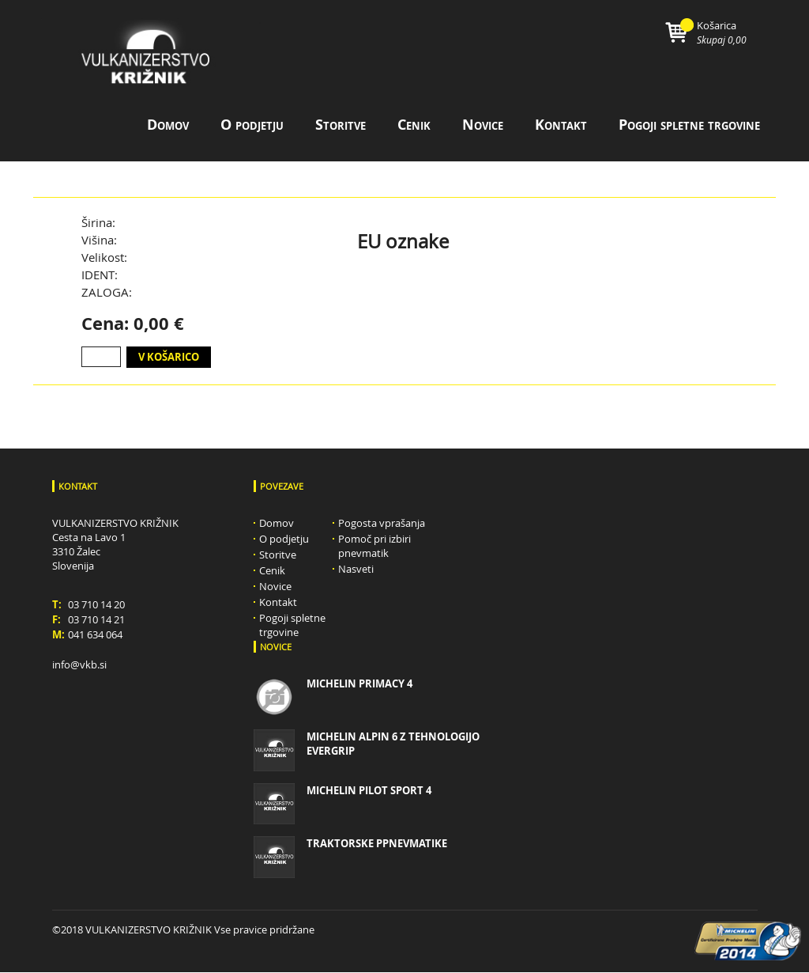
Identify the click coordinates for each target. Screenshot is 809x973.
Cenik (414, 126)
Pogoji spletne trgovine (689, 126)
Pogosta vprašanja (381, 524)
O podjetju (252, 126)
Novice (482, 126)
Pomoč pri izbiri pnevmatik (374, 546)
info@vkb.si (79, 665)
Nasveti (356, 569)
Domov (168, 126)
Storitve (340, 126)
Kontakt (561, 126)
